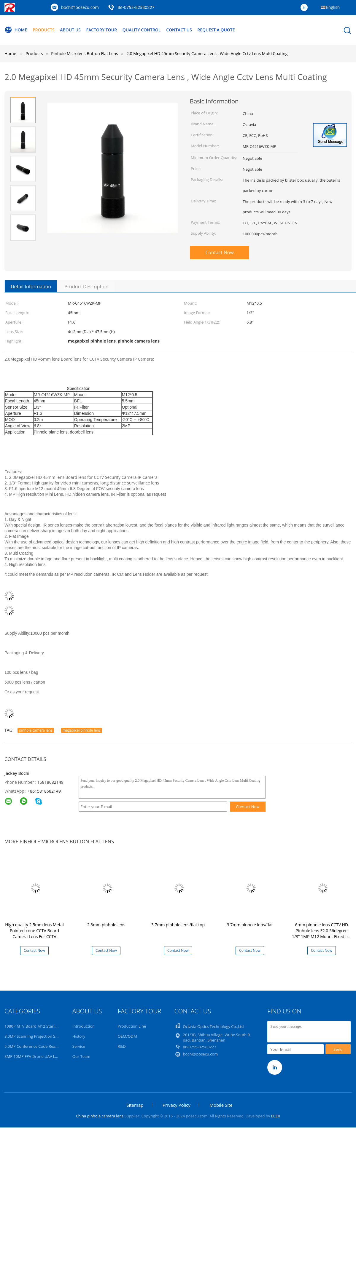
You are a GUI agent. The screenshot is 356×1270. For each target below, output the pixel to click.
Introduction (83, 1026)
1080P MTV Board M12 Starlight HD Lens (40, 1026)
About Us (70, 30)
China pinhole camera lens (99, 1116)
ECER (275, 1116)
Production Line (132, 1026)
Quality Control (142, 30)
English (333, 7)
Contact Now (219, 252)
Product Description (86, 286)
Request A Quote (216, 30)
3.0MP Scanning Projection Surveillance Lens (44, 1036)
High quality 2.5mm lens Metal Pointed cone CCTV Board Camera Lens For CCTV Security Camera (34, 933)
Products (44, 30)
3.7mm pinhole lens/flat (250, 924)
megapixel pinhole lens (82, 730)
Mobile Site (220, 1105)
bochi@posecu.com (80, 7)
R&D (122, 1046)
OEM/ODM (127, 1036)
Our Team (81, 1056)
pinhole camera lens (36, 730)
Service (78, 1046)
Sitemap (134, 1105)
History (78, 1036)
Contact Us (179, 30)
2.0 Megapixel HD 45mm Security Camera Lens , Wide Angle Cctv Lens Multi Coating (206, 53)
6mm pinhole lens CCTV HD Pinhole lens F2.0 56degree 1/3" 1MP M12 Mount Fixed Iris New (321, 933)
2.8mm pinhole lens (106, 924)
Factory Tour (101, 30)
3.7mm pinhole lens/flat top (178, 924)
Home (15, 30)
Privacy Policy (176, 1105)
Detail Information (31, 286)
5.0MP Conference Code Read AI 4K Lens (40, 1046)
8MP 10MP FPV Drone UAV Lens (32, 1056)
